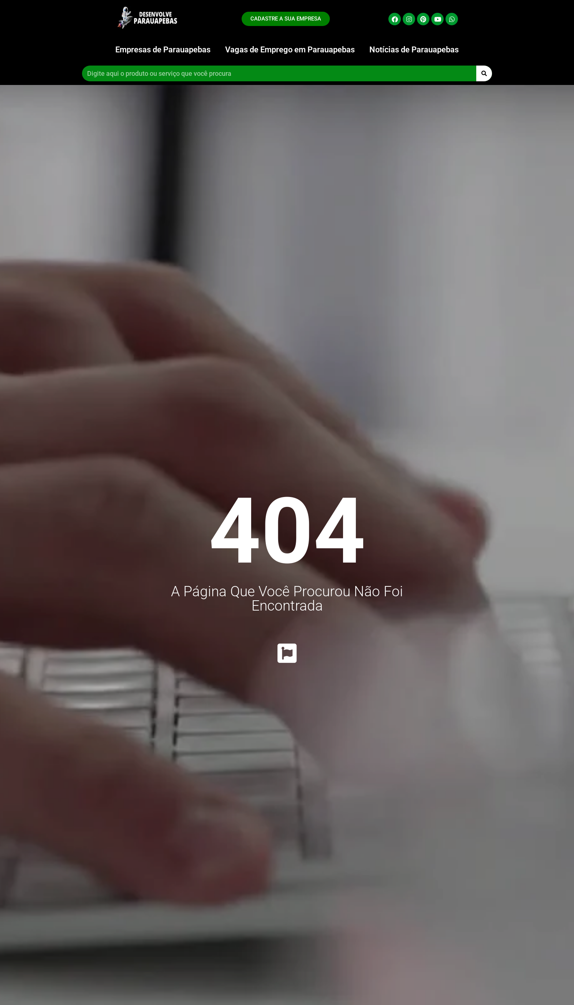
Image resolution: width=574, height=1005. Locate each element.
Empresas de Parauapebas (162, 49)
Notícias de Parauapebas (414, 49)
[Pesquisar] (484, 73)
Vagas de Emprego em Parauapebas (290, 49)
